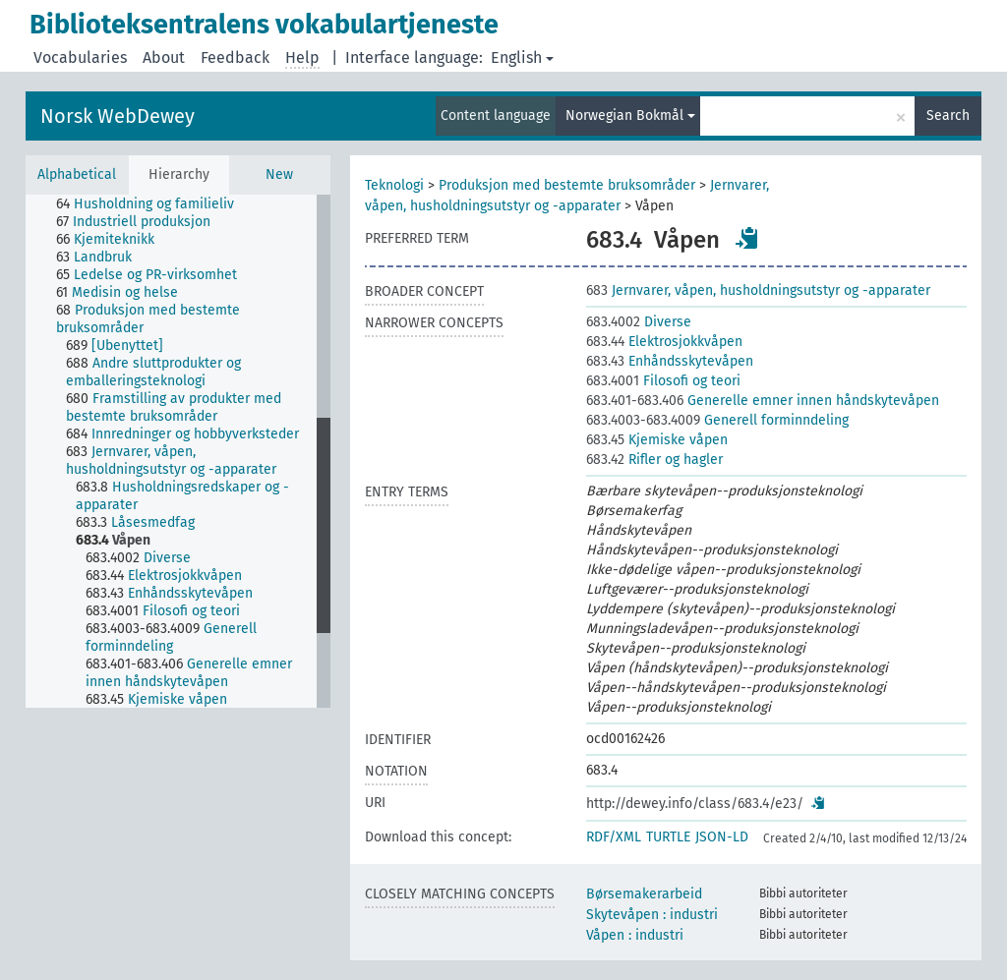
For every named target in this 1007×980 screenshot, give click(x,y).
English (522, 57)
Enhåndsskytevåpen (669, 361)
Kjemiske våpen (657, 440)
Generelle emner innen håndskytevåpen (762, 400)
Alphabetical (76, 174)
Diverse (638, 322)
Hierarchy (178, 174)
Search (948, 115)
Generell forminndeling (717, 420)
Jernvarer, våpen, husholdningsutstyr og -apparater (758, 290)
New (279, 174)
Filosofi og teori (663, 381)
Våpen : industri (634, 935)
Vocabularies (80, 57)
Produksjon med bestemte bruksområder (567, 185)
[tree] (178, 451)
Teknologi (394, 185)
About (164, 57)
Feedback (235, 57)
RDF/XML (613, 837)
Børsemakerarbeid (644, 894)
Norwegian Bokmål (630, 115)
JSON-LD (721, 837)
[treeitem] (153, 204)
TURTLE (668, 837)
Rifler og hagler (654, 459)
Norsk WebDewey (117, 116)
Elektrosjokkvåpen (664, 341)
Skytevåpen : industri (652, 914)
